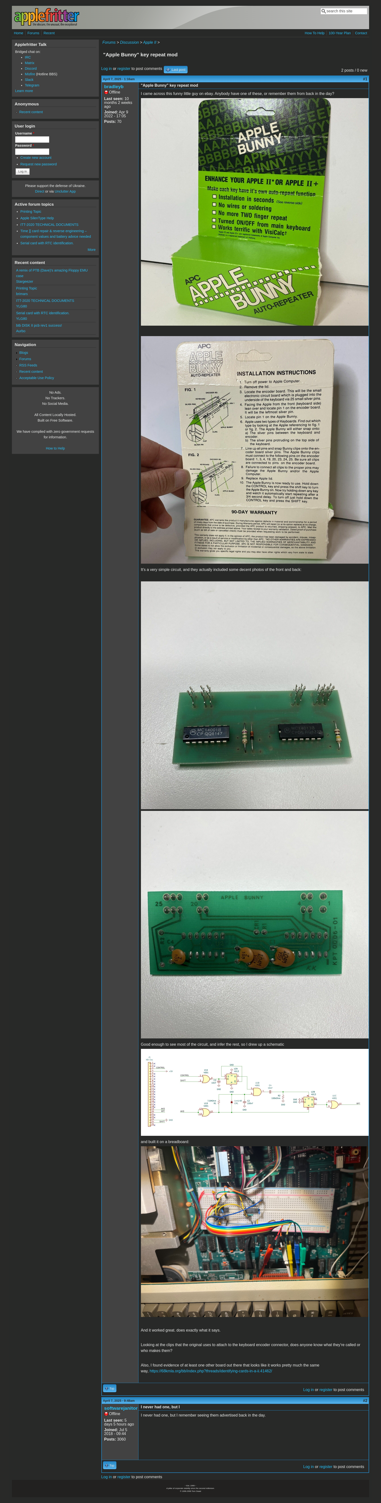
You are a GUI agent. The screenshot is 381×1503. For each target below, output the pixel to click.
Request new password (38, 164)
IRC (28, 57)
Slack (29, 80)
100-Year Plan (340, 33)
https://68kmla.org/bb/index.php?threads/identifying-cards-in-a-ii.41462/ (211, 1371)
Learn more (24, 91)
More (92, 250)
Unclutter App (65, 191)
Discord (31, 68)
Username (24, 133)
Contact (361, 33)
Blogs (23, 353)
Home (18, 33)
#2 (365, 1401)
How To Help (314, 33)
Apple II (149, 42)
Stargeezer (24, 281)
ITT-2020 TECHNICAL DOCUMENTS (49, 225)
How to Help (55, 448)
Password (24, 145)
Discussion (129, 42)
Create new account (36, 158)
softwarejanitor (121, 1408)
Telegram (32, 85)
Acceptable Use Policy (36, 378)
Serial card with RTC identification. (47, 243)
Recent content (31, 112)
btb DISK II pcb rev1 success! (39, 325)
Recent (49, 33)
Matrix (29, 63)
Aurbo (20, 331)
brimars (22, 294)
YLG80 (21, 306)
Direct (39, 191)
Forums (33, 33)
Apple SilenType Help (37, 218)
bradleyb (114, 86)
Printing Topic (30, 211)
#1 (365, 79)
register (123, 69)
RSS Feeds (28, 365)
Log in (106, 69)
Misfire (30, 74)
